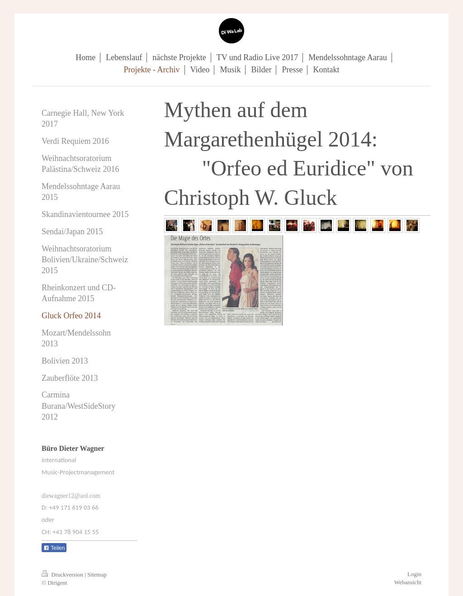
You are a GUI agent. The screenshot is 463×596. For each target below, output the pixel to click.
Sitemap (97, 574)
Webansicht (407, 582)
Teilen (54, 548)
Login (414, 574)
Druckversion (63, 574)
